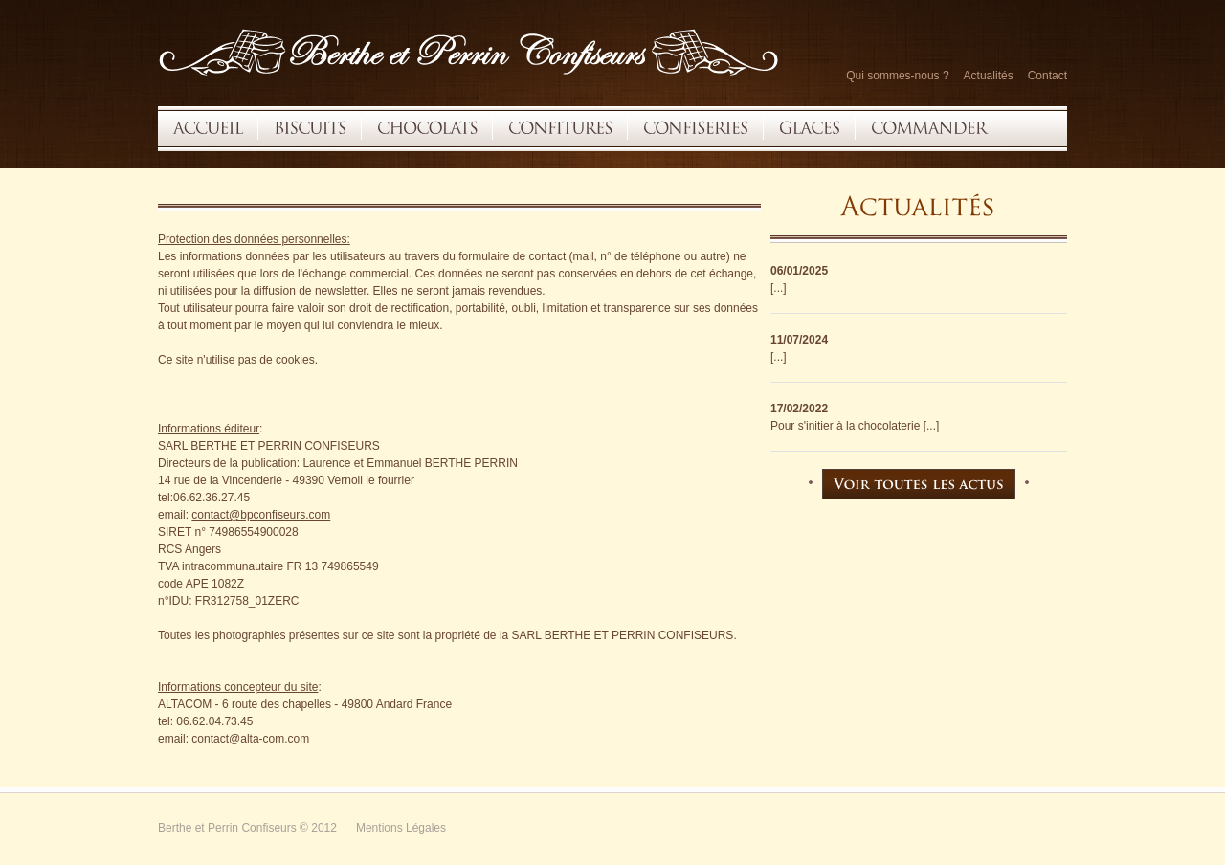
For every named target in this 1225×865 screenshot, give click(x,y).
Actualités (988, 75)
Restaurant (469, 50)
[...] (778, 288)
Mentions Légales (401, 827)
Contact (1047, 75)
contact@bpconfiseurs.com (260, 514)
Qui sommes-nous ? (897, 75)
